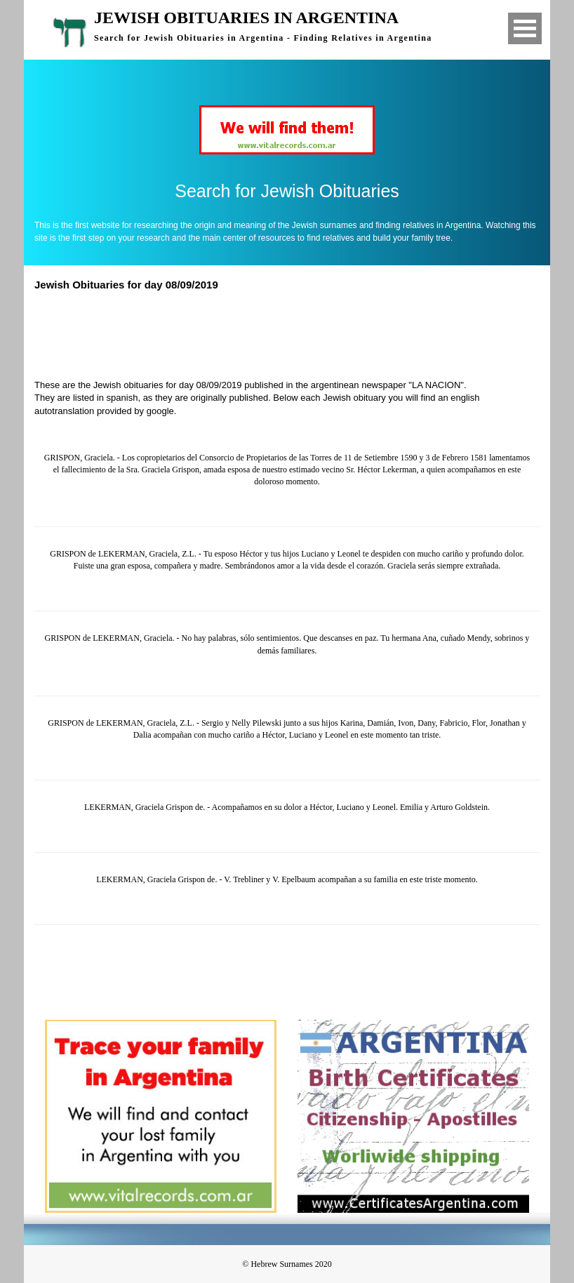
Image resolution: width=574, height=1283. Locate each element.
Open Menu (525, 28)
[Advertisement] (293, 333)
